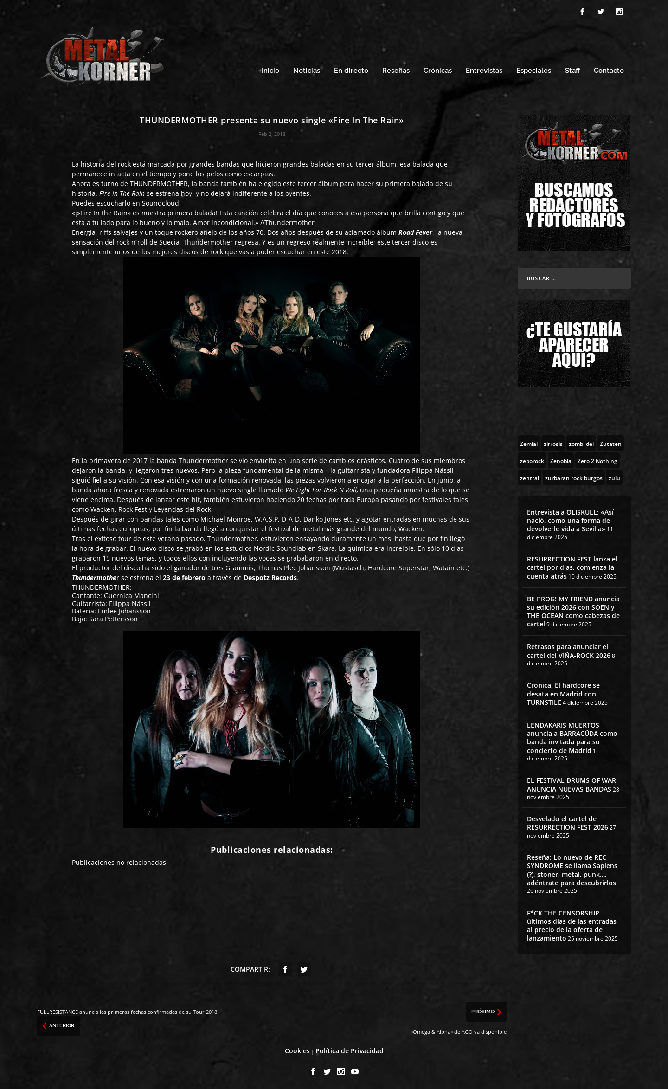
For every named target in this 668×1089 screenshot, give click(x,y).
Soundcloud (160, 200)
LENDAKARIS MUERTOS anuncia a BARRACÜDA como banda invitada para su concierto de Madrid (572, 735)
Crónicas (438, 68)
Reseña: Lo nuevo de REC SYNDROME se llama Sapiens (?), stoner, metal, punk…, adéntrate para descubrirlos (572, 868)
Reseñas (396, 68)
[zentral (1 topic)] (529, 475)
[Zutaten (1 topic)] (610, 440)
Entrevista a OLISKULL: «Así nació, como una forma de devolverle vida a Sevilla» (570, 517)
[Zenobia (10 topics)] (561, 457)
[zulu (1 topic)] (614, 475)
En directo (351, 68)
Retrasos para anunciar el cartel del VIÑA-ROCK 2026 (568, 648)
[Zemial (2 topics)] (529, 440)
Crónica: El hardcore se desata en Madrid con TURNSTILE (563, 691)
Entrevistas (484, 68)
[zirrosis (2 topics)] (553, 440)
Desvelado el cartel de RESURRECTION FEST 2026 (567, 820)
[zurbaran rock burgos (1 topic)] (574, 475)
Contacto (609, 68)
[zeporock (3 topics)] (532, 457)
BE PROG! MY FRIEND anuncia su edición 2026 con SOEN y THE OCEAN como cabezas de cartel (573, 609)
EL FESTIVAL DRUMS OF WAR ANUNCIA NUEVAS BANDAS (571, 782)
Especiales (533, 68)
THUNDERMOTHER (159, 180)
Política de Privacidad (349, 1048)
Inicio (270, 68)
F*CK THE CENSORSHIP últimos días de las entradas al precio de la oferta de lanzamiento (572, 923)
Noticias (306, 68)
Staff (572, 68)
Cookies (297, 1048)
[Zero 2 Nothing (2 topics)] (597, 457)
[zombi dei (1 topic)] (581, 440)
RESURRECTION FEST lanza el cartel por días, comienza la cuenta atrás (572, 564)
